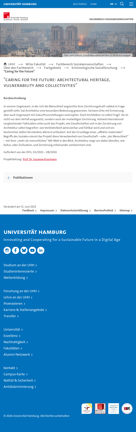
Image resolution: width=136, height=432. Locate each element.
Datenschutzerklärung (74, 210)
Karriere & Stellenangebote (24, 310)
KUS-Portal (80, 4)
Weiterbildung (14, 277)
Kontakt (9, 368)
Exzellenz (11, 335)
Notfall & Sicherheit (18, 380)
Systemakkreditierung (127, 405)
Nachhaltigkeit (14, 342)
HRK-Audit (111, 407)
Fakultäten (12, 348)
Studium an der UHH (19, 265)
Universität (12, 329)
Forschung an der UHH (20, 291)
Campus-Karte (14, 374)
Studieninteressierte (19, 271)
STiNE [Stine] (93, 4)
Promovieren (13, 303)
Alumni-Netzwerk (17, 354)
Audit (98, 405)
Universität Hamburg (20, 4)
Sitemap (125, 210)
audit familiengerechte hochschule (86, 408)
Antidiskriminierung (18, 386)
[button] (112, 4)
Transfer (10, 316)
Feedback (28, 210)
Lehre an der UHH (17, 297)
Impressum (47, 210)
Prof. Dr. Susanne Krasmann (40, 159)
